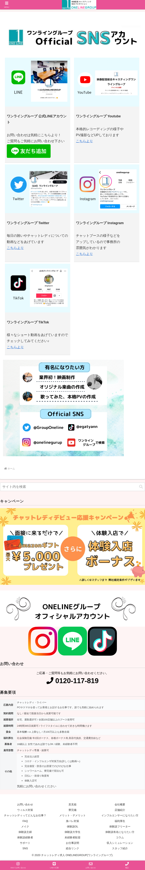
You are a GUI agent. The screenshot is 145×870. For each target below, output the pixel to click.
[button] (141, 487)
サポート (25, 842)
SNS (25, 848)
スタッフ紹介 (120, 848)
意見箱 (72, 804)
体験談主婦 (25, 831)
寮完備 (72, 809)
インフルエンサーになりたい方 (119, 815)
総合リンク (72, 848)
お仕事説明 (72, 842)
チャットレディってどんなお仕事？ (25, 815)
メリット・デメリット (72, 815)
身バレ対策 (72, 821)
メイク (25, 826)
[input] (72, 487)
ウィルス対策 (25, 809)
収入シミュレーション (120, 842)
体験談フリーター (119, 826)
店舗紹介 (120, 809)
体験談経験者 (25, 837)
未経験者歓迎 (72, 837)
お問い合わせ (25, 804)
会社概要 (120, 804)
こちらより (84, 141)
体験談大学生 (72, 831)
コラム (120, 837)
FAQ (25, 821)
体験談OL (72, 826)
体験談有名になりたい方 (119, 831)
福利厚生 (120, 821)
